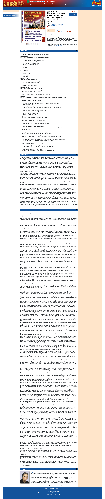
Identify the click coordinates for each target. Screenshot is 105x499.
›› (60, 30)
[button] (38, 1)
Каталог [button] (10, 8)
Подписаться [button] (47, 4)
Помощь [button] (85, 8)
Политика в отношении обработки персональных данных (52, 492)
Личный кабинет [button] (96, 8)
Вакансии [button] (60, 4)
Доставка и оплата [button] (69, 4)
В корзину (73, 14)
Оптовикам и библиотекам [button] (82, 4)
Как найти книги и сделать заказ (52, 494)
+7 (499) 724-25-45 (50, 1)
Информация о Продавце (52, 491)
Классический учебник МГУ (56, 25)
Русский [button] (30, 1)
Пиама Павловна (37, 472)
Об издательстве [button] (32, 4)
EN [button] (36, 1)
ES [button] (34, 1)
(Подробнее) (59, 45)
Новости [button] (54, 4)
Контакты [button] (40, 4)
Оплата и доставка (52, 496)
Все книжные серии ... (9, 15)
